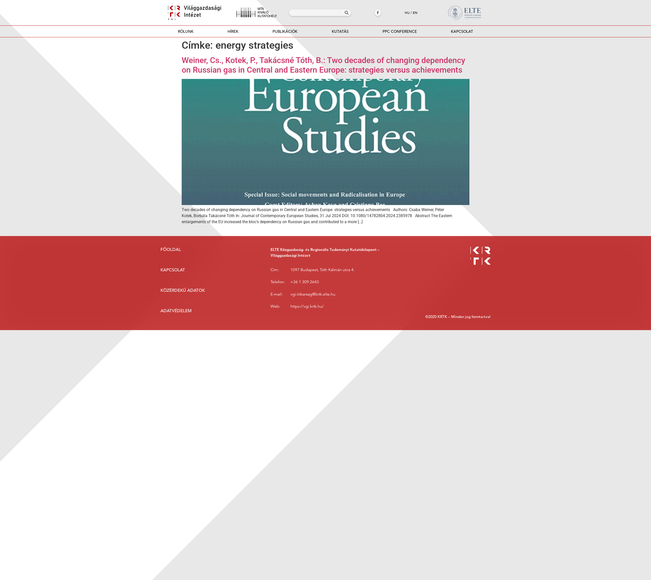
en (415, 13)
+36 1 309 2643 (304, 281)
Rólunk (186, 31)
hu (407, 13)
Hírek (233, 31)
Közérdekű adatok (182, 290)
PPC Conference (400, 31)
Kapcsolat (462, 31)
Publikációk (285, 33)
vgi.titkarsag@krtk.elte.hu (312, 294)
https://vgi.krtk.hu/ (307, 306)
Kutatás (340, 31)
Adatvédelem (176, 310)
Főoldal (170, 249)
